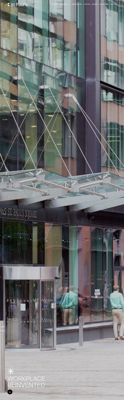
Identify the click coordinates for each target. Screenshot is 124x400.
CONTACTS (114, 4)
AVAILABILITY (64, 4)
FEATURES (54, 4)
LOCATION (86, 4)
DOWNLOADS (104, 4)
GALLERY (95, 4)
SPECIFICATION (77, 4)
